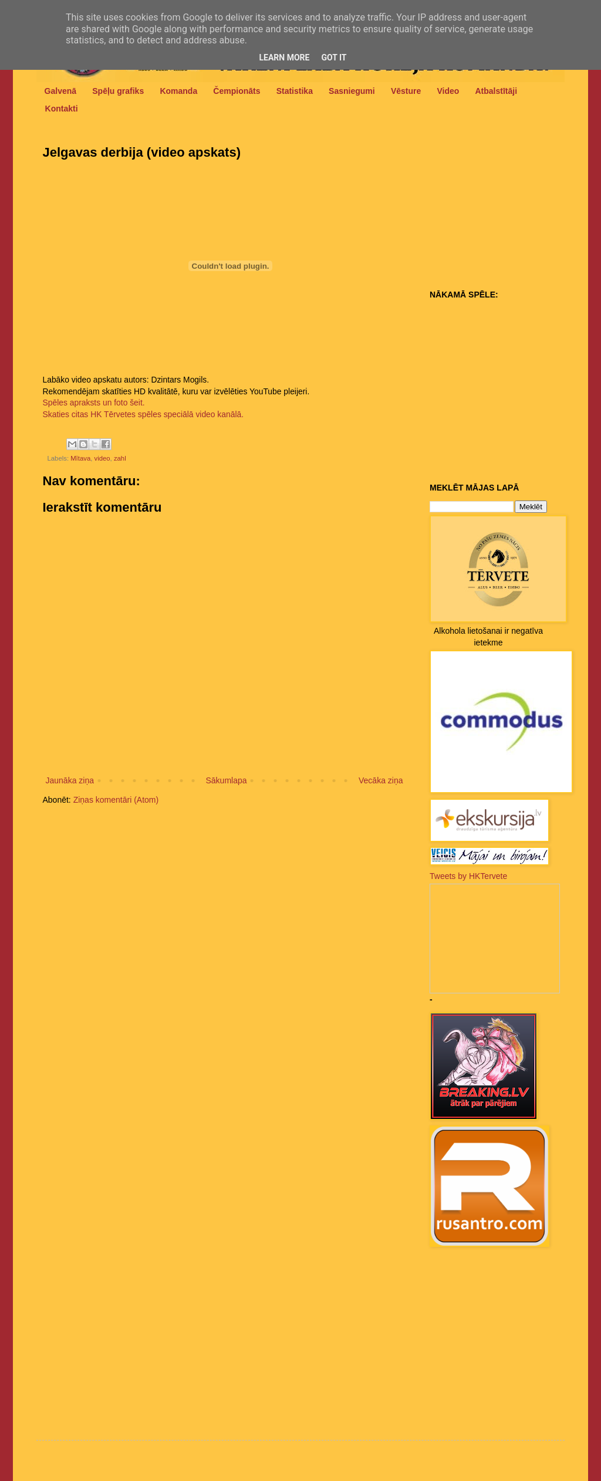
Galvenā (60, 91)
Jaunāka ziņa (70, 780)
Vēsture (406, 91)
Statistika (294, 91)
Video (448, 91)
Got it (333, 57)
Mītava (80, 458)
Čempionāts (236, 91)
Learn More (284, 57)
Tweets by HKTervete (468, 876)
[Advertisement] (503, 211)
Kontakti (61, 108)
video (102, 458)
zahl (120, 458)
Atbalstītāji (496, 91)
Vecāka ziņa (381, 780)
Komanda (178, 91)
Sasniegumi (352, 91)
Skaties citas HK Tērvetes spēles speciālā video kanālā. (143, 414)
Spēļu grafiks (118, 91)
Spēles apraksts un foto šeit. (94, 402)
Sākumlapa (226, 780)
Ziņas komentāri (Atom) (115, 799)
